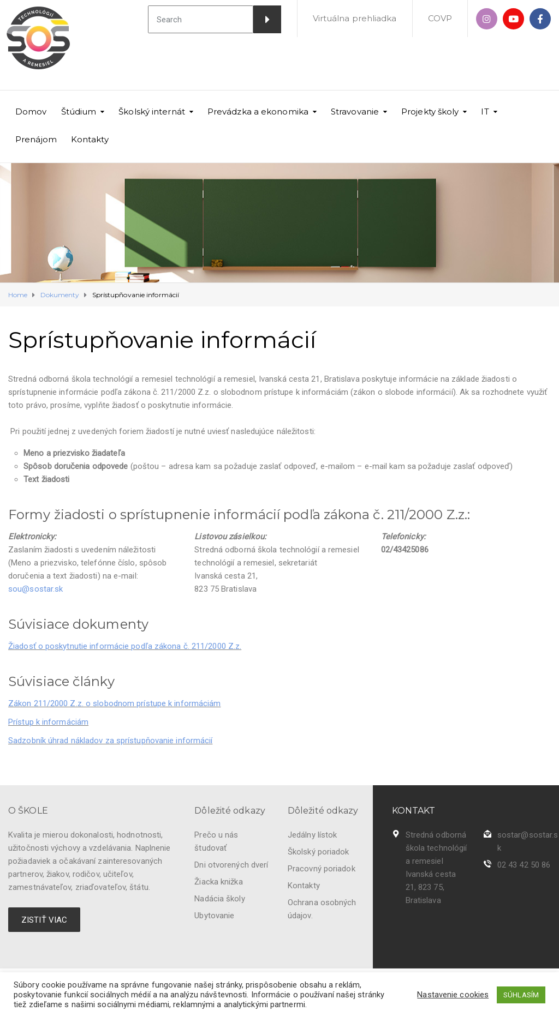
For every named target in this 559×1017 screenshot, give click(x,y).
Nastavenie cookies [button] (453, 995)
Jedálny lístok (312, 835)
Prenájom (36, 139)
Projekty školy (430, 111)
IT (485, 111)
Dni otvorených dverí (231, 865)
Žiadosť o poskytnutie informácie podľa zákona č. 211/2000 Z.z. (124, 646)
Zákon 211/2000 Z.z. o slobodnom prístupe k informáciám (114, 703)
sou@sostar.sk (35, 589)
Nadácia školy (219, 899)
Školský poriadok (318, 852)
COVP (440, 18)
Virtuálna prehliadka (355, 18)
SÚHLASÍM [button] (521, 995)
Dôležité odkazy (229, 810)
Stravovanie (355, 111)
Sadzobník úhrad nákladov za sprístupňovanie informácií (110, 740)
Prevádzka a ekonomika (257, 111)
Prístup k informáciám (48, 722)
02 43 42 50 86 (523, 865)
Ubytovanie (214, 915)
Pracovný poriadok (321, 869)
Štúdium (79, 111)
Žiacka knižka (218, 882)
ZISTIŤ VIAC (44, 920)
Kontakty (90, 139)
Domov (31, 111)
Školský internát (151, 111)
